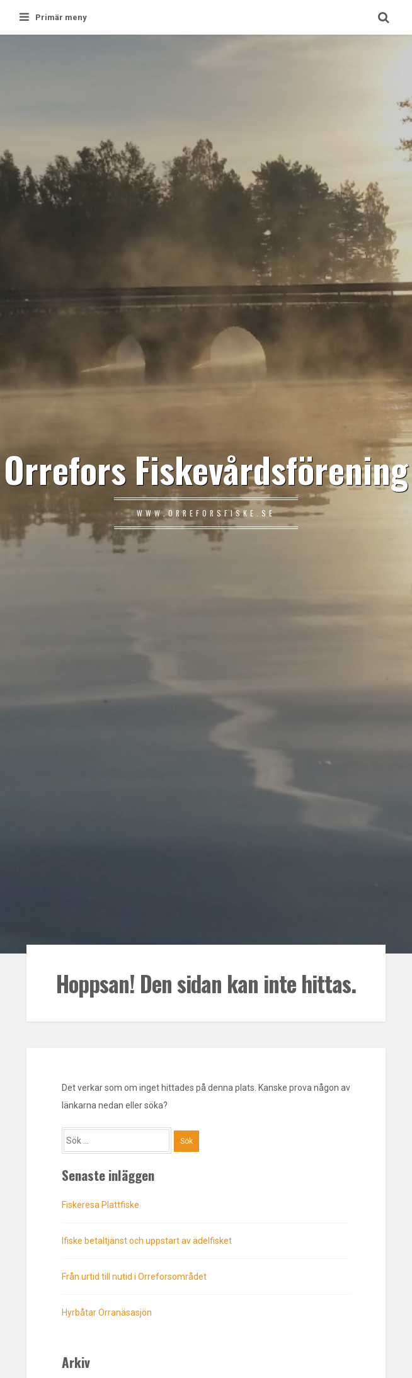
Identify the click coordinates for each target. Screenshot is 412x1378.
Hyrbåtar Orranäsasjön (107, 1312)
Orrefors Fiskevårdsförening (206, 469)
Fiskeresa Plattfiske (100, 1205)
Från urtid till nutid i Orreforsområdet (134, 1277)
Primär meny (53, 17)
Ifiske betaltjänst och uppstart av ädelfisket (147, 1241)
